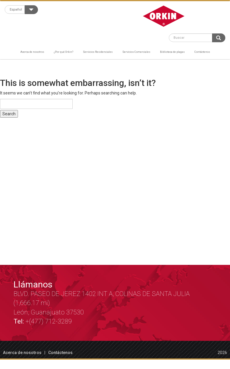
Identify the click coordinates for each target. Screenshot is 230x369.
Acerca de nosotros (32, 51)
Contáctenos (202, 51)
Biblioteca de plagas (172, 51)
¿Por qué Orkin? (63, 51)
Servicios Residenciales (98, 51)
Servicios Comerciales (136, 51)
